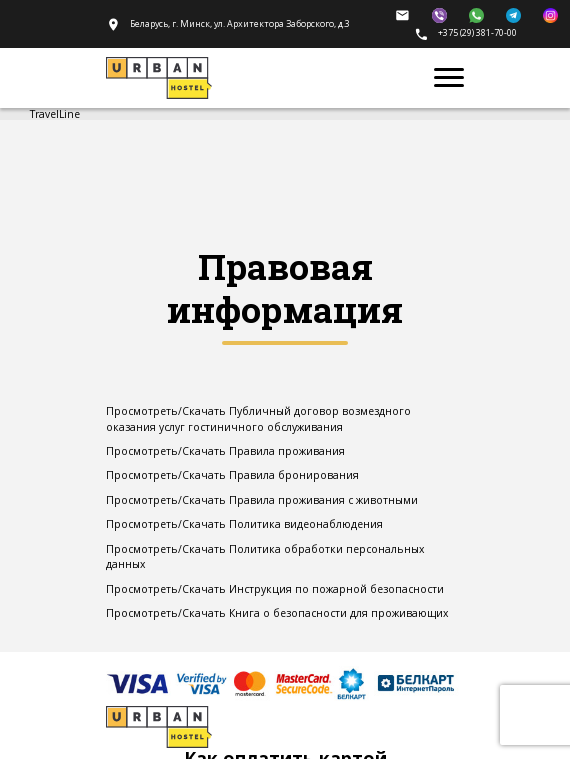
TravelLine (55, 114)
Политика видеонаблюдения (306, 524)
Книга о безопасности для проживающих (338, 613)
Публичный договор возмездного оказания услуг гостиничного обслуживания (258, 419)
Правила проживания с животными (323, 500)
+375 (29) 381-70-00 (465, 32)
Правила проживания (287, 451)
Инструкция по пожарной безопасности (336, 589)
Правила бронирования (294, 475)
